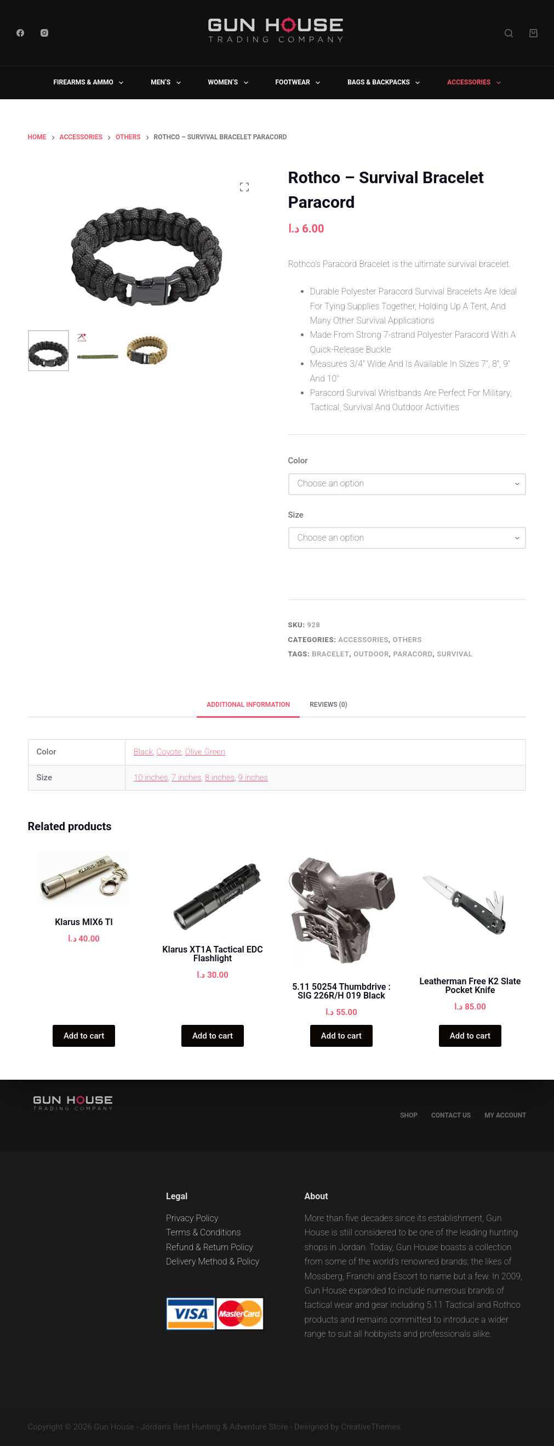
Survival (454, 654)
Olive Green (205, 752)
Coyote (169, 752)
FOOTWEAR (300, 82)
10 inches (151, 777)
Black (143, 752)
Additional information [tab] (248, 704)
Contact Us (451, 1115)
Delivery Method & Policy (212, 1261)
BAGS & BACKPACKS (385, 82)
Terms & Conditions (203, 1232)
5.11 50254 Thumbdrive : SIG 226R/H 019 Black (341, 991)
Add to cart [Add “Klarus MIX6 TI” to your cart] (84, 1036)
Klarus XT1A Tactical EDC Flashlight (212, 953)
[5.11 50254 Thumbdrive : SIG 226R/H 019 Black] (341, 910)
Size (296, 515)
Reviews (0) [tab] (328, 704)
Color (298, 461)
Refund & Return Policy (209, 1247)
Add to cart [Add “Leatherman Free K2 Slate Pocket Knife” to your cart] (470, 1036)
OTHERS (407, 640)
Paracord (413, 654)
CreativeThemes (371, 1427)
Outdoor (371, 654)
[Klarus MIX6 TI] (84, 877)
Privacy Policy (192, 1218)
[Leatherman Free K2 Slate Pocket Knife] (470, 907)
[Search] (509, 33)
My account (505, 1115)
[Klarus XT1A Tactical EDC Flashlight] (213, 891)
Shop (409, 1115)
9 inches (253, 777)
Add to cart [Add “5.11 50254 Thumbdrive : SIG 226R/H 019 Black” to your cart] (341, 1036)
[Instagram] (44, 33)
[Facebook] (20, 33)
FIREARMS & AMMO (90, 82)
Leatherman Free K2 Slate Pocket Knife (470, 985)
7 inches (186, 777)
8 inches (220, 777)
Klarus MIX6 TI (84, 922)
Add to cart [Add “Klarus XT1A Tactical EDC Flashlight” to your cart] (212, 1036)
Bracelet (330, 654)
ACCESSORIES (476, 82)
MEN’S (168, 82)
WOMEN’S (230, 82)
